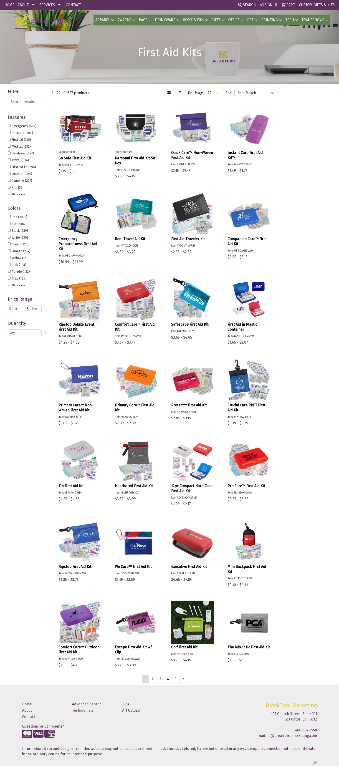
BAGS (143, 20)
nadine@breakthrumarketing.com (288, 735)
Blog (125, 704)
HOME (9, 5)
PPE (250, 20)
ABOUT (23, 5)
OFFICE (234, 20)
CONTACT (73, 5)
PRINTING (269, 20)
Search (247, 5)
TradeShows (312, 20)
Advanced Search (86, 704)
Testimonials (82, 710)
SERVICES (47, 5)
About (27, 710)
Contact (28, 717)
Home (27, 704)
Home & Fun (193, 20)
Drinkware (165, 20)
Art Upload (131, 710)
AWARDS (124, 20)
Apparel (102, 20)
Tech (289, 20)
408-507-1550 (306, 730)
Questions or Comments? (43, 726)
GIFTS (216, 20)
